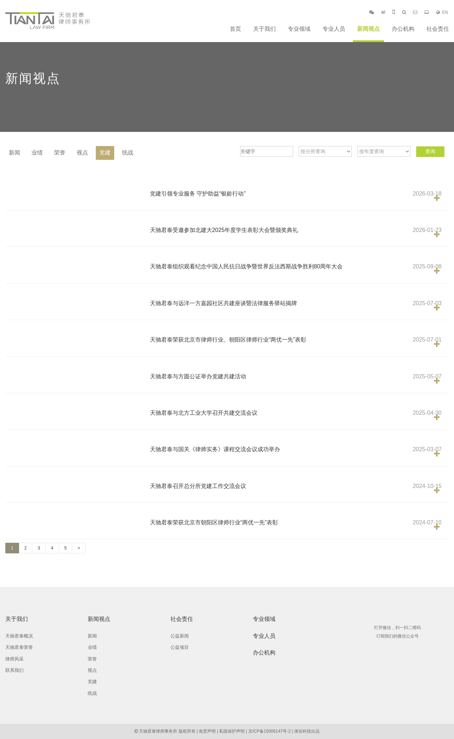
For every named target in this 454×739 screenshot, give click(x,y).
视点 (82, 153)
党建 (105, 153)
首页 (235, 29)
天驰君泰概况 (19, 636)
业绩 (37, 153)
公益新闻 (179, 636)
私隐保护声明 (232, 731)
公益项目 (179, 647)
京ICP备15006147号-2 (269, 731)
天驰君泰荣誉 (19, 647)
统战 (127, 153)
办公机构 (403, 29)
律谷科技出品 (307, 731)
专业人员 (333, 29)
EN (442, 12)
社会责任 (437, 29)
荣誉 (59, 153)
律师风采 (14, 659)
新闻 (14, 153)
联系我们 (14, 670)
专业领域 (299, 29)
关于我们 (264, 29)
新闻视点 (368, 29)
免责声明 (207, 731)
